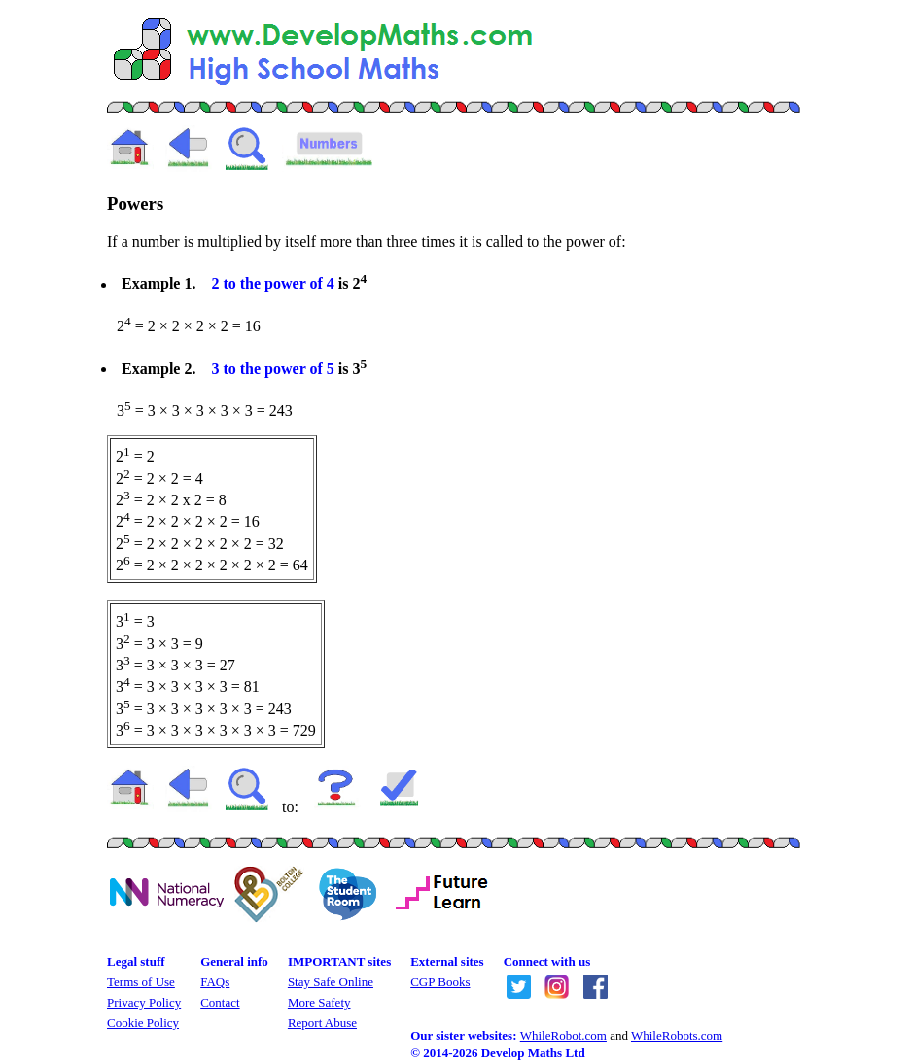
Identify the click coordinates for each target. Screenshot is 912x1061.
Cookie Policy (143, 1022)
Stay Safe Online (330, 982)
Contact (219, 1002)
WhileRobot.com (563, 1035)
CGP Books (440, 982)
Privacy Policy (144, 1002)
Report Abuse (322, 1022)
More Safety (319, 1002)
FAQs (214, 982)
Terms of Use (141, 982)
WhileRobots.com (676, 1035)
